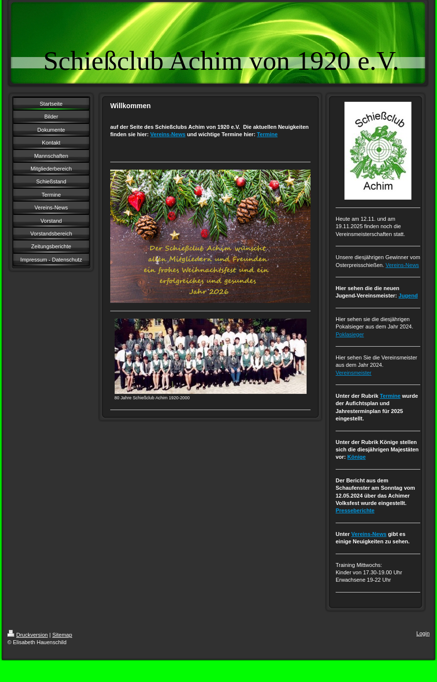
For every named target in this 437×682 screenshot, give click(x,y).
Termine (267, 134)
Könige (356, 457)
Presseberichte (355, 510)
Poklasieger (350, 334)
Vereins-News (168, 134)
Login (423, 633)
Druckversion (27, 635)
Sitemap (62, 635)
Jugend (408, 295)
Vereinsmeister (354, 373)
